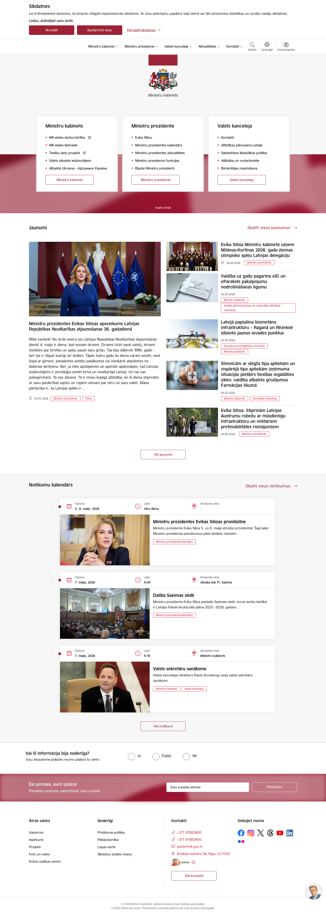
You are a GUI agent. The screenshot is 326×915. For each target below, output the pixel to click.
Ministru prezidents (65, 398)
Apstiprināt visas (99, 30)
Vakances (36, 832)
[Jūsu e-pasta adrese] (207, 787)
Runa (88, 398)
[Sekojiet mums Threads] (270, 833)
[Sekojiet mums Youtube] (280, 832)
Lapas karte (106, 847)
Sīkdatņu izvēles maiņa (115, 854)
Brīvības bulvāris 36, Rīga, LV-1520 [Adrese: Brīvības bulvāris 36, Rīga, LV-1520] (203, 854)
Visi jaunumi (163, 454)
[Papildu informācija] (193, 862)
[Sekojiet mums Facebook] (241, 833)
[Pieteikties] (274, 787)
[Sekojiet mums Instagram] (250, 833)
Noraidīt (52, 30)
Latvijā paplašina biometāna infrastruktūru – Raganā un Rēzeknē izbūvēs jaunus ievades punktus (257, 327)
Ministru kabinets (70, 180)
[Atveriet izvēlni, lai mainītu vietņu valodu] (267, 47)
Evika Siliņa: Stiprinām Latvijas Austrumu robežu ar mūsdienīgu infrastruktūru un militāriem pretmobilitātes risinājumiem (253, 418)
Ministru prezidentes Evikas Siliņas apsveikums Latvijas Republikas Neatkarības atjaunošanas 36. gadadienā (84, 326)
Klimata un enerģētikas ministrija (244, 346)
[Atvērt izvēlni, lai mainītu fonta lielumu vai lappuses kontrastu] (286, 47)
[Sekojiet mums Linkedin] (289, 833)
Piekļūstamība (108, 840)
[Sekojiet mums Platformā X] (260, 833)
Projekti (35, 847)
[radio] (134, 755)
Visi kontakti (194, 876)
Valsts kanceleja (242, 180)
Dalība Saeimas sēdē (173, 595)
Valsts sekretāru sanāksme (179, 668)
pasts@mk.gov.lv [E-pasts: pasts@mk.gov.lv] (189, 846)
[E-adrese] (180, 862)
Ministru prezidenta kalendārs (174, 541)
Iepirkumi (36, 840)
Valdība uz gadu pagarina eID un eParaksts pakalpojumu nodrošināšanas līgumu (253, 281)
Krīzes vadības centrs (45, 861)
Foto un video (39, 854)
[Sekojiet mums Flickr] (241, 841)
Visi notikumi (163, 726)
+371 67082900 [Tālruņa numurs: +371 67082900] (189, 839)
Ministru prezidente (155, 180)
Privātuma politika (111, 832)
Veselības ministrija (265, 398)
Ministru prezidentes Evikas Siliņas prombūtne (199, 521)
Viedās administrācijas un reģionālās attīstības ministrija (252, 308)
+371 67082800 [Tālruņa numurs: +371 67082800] (189, 832)
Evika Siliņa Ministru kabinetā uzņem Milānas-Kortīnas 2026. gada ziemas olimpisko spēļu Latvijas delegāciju (257, 250)
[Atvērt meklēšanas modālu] (252, 47)
